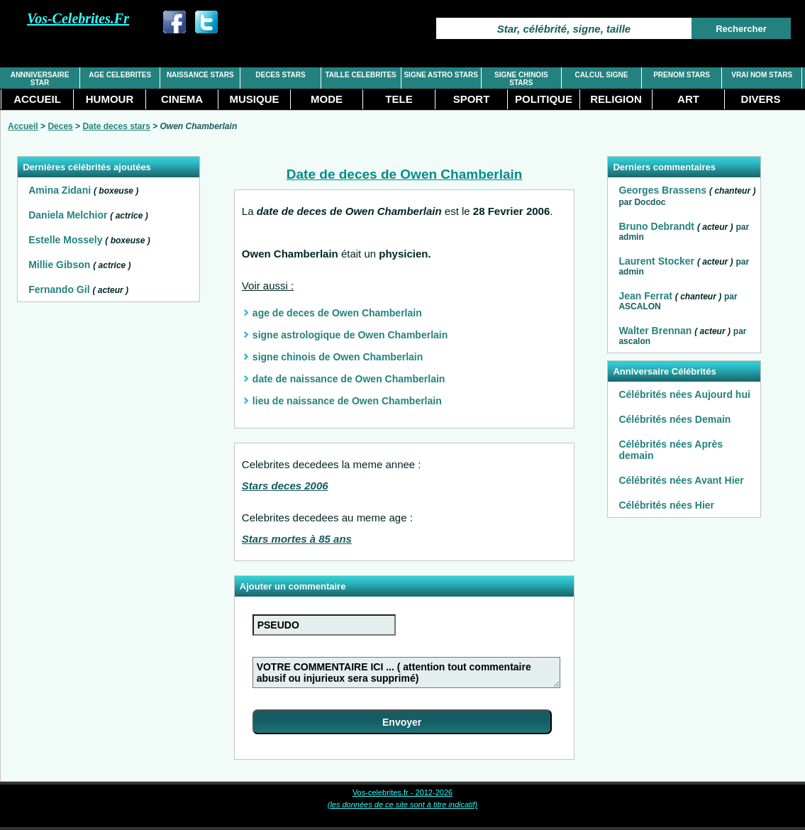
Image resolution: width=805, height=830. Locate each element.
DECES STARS (280, 75)
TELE (398, 99)
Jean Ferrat (645, 295)
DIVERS (761, 99)
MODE (327, 99)
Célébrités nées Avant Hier (680, 480)
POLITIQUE (543, 99)
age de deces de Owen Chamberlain (337, 313)
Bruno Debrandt (656, 226)
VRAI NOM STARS (761, 75)
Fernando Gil (58, 289)
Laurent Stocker (656, 261)
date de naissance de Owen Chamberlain (348, 378)
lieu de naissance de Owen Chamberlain (347, 400)
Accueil (23, 126)
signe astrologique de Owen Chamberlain (350, 335)
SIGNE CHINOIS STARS (521, 79)
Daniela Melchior (67, 215)
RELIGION (616, 99)
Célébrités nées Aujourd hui (684, 394)
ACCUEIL (37, 99)
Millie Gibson (59, 264)
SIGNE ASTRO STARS (440, 75)
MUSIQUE (254, 99)
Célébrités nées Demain (674, 419)
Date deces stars (116, 126)
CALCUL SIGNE (601, 75)
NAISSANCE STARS (200, 75)
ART (688, 99)
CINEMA (182, 99)
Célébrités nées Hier (666, 505)
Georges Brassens (662, 190)
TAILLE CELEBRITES (360, 75)
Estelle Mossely (65, 239)
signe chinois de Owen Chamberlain (337, 357)
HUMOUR (110, 99)
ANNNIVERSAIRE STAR (40, 79)
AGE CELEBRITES (120, 75)
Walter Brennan (655, 330)
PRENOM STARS (681, 75)
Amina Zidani (59, 190)
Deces (60, 126)
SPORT (471, 99)
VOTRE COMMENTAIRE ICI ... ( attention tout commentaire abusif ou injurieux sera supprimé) (406, 672)
